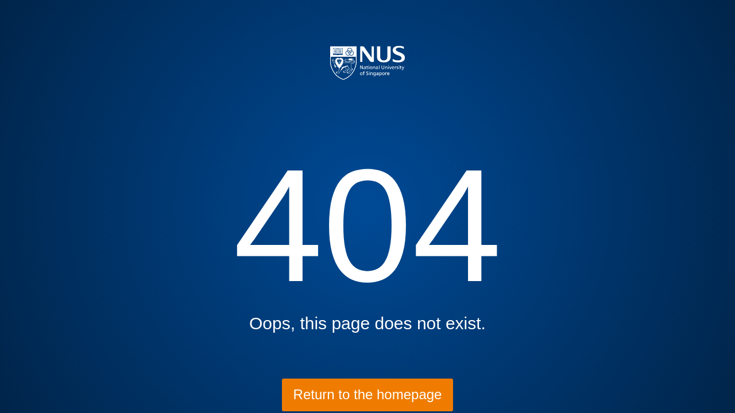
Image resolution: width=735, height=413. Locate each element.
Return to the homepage (367, 394)
